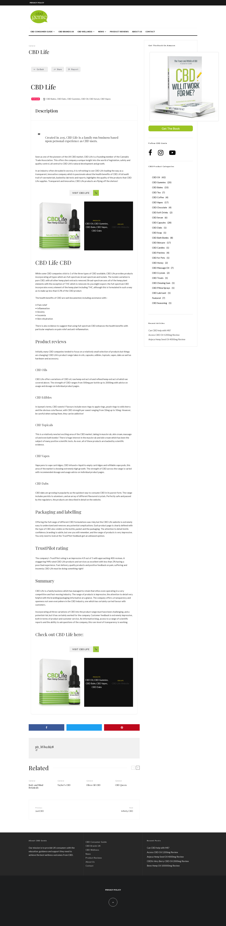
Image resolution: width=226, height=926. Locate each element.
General (32, 46)
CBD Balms (51, 99)
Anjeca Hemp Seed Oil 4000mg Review (166, 339)
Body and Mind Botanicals (36, 786)
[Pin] (122, 727)
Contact (150, 32)
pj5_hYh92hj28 (44, 747)
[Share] (46, 727)
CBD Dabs (61, 99)
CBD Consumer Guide (41, 32)
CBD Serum (94, 99)
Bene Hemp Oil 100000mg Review (163, 865)
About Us (137, 32)
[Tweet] (84, 727)
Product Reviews (119, 32)
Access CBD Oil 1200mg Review (163, 335)
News (101, 32)
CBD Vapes (105, 99)
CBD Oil (84, 99)
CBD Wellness (84, 32)
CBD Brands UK (66, 32)
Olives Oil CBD (93, 785)
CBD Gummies (73, 99)
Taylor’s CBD (64, 785)
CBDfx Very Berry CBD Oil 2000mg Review (168, 861)
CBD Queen (121, 785)
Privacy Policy (37, 3)
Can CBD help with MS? (159, 330)
